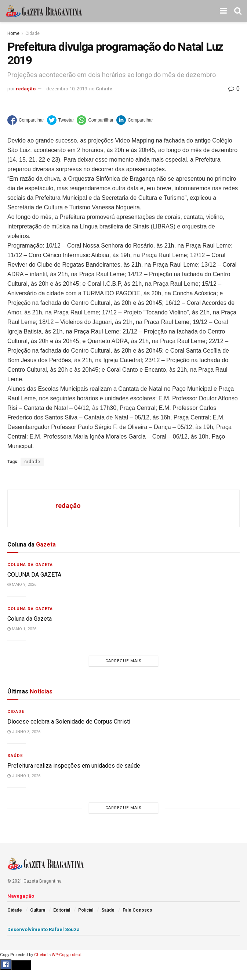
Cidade (32, 33)
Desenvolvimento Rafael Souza (43, 929)
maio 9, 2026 (21, 584)
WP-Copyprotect (66, 954)
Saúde (15, 755)
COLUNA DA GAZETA (34, 574)
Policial (85, 910)
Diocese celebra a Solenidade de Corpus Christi (68, 721)
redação (26, 88)
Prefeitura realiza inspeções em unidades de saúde (73, 765)
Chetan (40, 954)
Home (13, 33)
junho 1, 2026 (23, 776)
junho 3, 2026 (23, 731)
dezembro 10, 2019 (66, 88)
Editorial (61, 910)
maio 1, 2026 (21, 629)
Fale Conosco (137, 910)
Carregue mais (123, 661)
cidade (32, 461)
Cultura (37, 910)
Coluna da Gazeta (30, 564)
